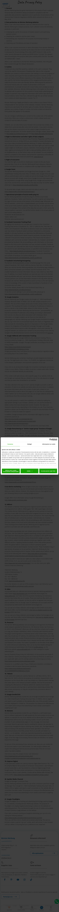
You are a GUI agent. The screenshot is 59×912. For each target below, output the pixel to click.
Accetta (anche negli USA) (48, 471)
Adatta (29, 471)
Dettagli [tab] (29, 444)
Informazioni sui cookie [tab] (48, 444)
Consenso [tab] (10, 444)
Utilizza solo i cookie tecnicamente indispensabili (11, 471)
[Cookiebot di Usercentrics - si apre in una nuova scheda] (50, 439)
